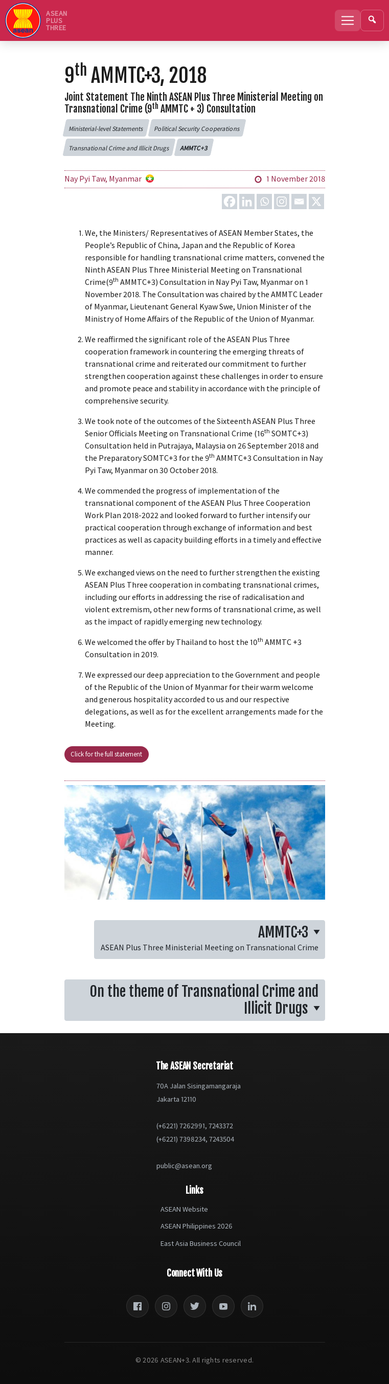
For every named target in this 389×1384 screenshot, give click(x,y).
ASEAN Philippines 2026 (197, 1226)
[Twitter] (195, 1306)
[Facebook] (229, 201)
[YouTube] (223, 1306)
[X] (316, 201)
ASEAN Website (184, 1209)
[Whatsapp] (264, 201)
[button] (105, 128)
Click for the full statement (106, 754)
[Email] (299, 201)
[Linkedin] (247, 201)
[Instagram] (281, 201)
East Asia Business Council (201, 1243)
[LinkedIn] (252, 1306)
